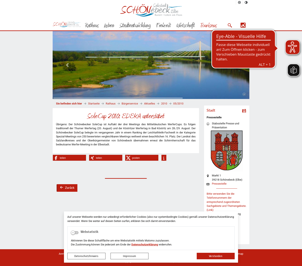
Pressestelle (219, 184)
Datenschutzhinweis (86, 256)
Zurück (67, 188)
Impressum (129, 256)
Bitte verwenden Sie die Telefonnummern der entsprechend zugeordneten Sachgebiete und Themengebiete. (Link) (226, 201)
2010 (164, 103)
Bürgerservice (130, 103)
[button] (229, 25)
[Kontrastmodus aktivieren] (246, 2)
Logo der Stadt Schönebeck (151, 10)
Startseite (94, 103)
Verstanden (215, 256)
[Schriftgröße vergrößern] (239, 2)
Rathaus (111, 103)
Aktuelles (149, 103)
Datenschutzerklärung (144, 244)
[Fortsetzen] (244, 94)
